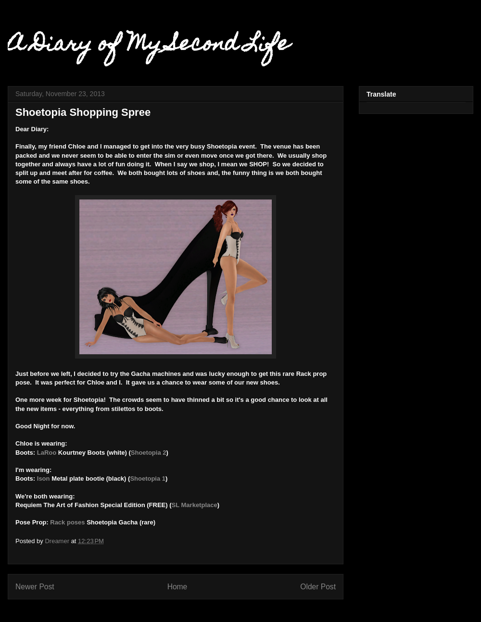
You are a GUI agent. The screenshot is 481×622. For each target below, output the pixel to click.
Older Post (318, 587)
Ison (43, 478)
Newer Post (34, 587)
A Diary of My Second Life (149, 45)
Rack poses (67, 522)
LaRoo (45, 452)
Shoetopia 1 (147, 478)
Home (177, 587)
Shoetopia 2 (148, 452)
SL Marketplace (194, 505)
